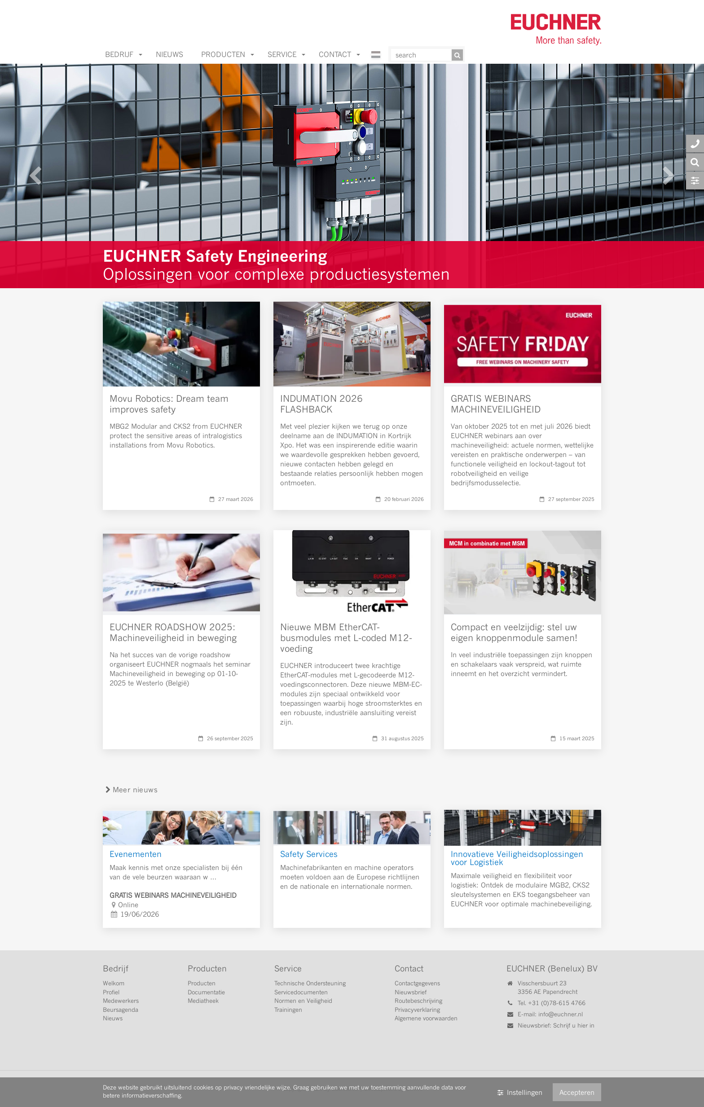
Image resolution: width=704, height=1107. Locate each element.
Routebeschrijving (418, 1000)
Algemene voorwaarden (426, 1018)
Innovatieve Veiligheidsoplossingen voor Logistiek (517, 858)
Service (286, 54)
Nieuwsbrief (411, 992)
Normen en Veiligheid (303, 1000)
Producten (227, 54)
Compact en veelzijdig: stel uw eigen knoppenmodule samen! (514, 632)
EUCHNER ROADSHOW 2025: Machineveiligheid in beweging (173, 632)
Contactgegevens (417, 983)
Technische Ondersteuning (310, 983)
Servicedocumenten (301, 992)
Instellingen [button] (519, 1092)
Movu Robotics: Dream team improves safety (169, 403)
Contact (339, 54)
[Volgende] (669, 176)
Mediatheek (203, 1000)
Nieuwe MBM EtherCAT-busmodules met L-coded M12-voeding (346, 638)
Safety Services (309, 854)
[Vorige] (35, 176)
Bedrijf (123, 54)
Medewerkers (121, 1000)
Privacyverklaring (417, 1009)
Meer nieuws (130, 789)
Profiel (111, 992)
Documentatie (206, 992)
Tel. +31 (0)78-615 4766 (551, 1002)
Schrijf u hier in (573, 1025)
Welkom (113, 983)
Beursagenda (120, 1009)
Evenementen (136, 854)
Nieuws (169, 54)
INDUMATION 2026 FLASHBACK (321, 403)
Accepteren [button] (576, 1092)
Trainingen (288, 1009)
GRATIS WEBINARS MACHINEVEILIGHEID (496, 403)
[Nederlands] (376, 61)
